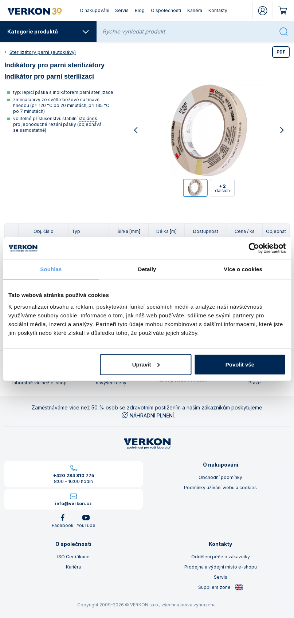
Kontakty (217, 10)
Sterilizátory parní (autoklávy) (42, 52)
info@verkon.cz (73, 503)
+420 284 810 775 (73, 475)
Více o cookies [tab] (243, 269)
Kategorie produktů (48, 31)
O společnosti (166, 10)
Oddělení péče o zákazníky (220, 556)
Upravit (146, 364)
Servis (122, 10)
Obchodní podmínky (220, 477)
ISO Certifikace (73, 556)
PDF (281, 52)
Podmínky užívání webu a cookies (220, 487)
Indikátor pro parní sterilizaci (49, 76)
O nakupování (94, 10)
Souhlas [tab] (51, 269)
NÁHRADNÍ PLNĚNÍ (147, 415)
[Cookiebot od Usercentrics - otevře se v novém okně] (254, 248)
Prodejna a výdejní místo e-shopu (220, 567)
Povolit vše (240, 364)
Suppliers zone (220, 587)
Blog (140, 10)
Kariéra (194, 10)
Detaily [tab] (147, 269)
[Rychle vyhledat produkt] (188, 31)
